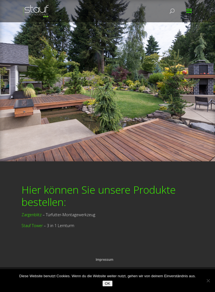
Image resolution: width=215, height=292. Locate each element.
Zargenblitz (32, 214)
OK (107, 283)
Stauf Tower (32, 225)
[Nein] (208, 280)
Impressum (104, 259)
